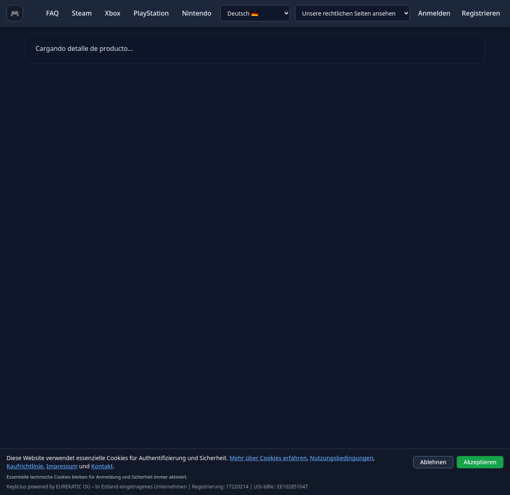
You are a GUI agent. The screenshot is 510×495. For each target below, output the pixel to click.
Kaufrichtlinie (25, 466)
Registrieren (481, 13)
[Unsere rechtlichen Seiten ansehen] (352, 13)
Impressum (62, 466)
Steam (81, 13)
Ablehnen (433, 462)
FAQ (52, 13)
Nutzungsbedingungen (341, 458)
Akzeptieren (480, 462)
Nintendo (196, 13)
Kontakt (102, 466)
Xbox (113, 13)
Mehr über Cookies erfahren (268, 458)
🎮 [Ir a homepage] (14, 13)
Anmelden (434, 13)
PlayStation (151, 13)
